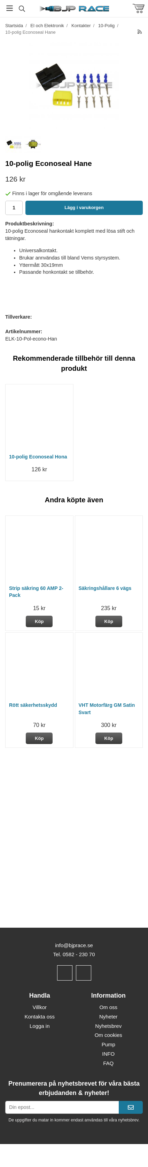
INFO (108, 1054)
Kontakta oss (39, 1017)
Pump (108, 1044)
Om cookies (108, 1035)
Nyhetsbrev (108, 1026)
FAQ (108, 1063)
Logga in (40, 1026)
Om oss (108, 1007)
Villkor (39, 1007)
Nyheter (108, 1017)
